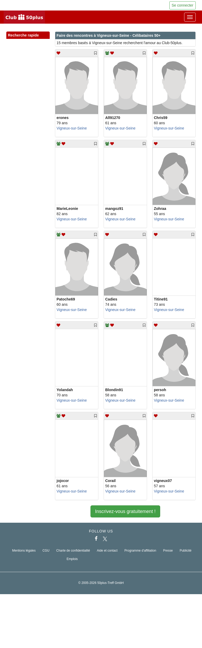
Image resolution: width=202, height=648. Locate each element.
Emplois (72, 559)
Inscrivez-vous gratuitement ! (125, 511)
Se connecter (183, 5)
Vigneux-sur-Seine (72, 128)
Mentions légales (24, 550)
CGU (45, 550)
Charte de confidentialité (73, 550)
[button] (40, 41)
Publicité (185, 550)
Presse (168, 550)
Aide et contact (107, 550)
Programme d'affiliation (140, 550)
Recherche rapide (28, 35)
